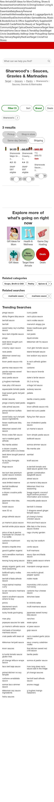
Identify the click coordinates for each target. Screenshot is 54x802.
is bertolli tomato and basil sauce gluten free (37, 468)
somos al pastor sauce (37, 660)
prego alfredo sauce (11, 516)
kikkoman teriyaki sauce (13, 642)
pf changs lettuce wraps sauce (13, 661)
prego (5, 338)
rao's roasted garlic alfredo (11, 439)
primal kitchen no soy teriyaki (11, 673)
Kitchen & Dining (27, 4)
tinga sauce (7, 467)
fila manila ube (33, 448)
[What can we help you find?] (27, 61)
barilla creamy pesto (36, 399)
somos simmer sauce (36, 445)
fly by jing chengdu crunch (10, 461)
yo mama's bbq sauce (37, 482)
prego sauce (8, 313)
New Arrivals (6, 1)
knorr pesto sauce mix (12, 361)
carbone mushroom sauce (11, 542)
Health (8, 14)
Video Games (32, 17)
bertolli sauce (8, 320)
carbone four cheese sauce (36, 592)
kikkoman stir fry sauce (37, 342)
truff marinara (33, 550)
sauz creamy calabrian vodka (37, 643)
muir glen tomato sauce (37, 348)
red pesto (31, 334)
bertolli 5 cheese (34, 507)
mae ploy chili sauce (11, 385)
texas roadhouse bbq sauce (11, 424)
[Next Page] (17, 117)
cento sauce (32, 547)
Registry (17, 37)
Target (8, 81)
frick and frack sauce (36, 523)
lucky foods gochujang (12, 612)
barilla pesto (32, 654)
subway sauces (34, 389)
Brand (38, 108)
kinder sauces (8, 399)
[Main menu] (6, 53)
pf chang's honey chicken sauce (35, 517)
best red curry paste (36, 411)
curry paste (32, 313)
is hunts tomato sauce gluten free (12, 655)
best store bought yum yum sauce (12, 343)
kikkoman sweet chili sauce (11, 430)
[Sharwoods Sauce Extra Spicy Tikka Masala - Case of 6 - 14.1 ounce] (40, 166)
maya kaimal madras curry (11, 586)
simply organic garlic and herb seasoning (13, 567)
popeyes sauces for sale (13, 622)
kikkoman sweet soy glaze (11, 357)
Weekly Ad (17, 33)
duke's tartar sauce (36, 377)
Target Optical (19, 27)
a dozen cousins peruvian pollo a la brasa (13, 449)
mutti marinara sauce (36, 606)
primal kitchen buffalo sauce (12, 412)
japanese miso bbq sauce (10, 502)
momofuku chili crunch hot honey (37, 586)
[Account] (41, 53)
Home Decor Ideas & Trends (22, 30)
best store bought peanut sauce (13, 455)
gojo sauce (32, 630)
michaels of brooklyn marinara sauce (11, 631)
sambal (30, 454)
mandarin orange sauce (38, 566)
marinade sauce (14, 296)
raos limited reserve (11, 482)
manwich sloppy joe (36, 324)
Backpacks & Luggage (32, 14)
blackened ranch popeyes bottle (9, 607)
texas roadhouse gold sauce (36, 329)
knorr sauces (8, 648)
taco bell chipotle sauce (13, 334)
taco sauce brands (35, 371)
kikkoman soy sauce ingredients (11, 691)
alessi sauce (32, 479)
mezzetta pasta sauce (37, 501)
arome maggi (33, 684)
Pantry (29, 81)
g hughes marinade (11, 381)
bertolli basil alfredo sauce (36, 679)
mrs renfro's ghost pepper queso (35, 573)
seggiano (31, 403)
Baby (13, 11)
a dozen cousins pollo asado (12, 493)
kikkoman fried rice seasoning (35, 487)
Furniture (12, 8)
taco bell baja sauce (11, 666)
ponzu (5, 603)
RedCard (25, 37)
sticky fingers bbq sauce (13, 316)
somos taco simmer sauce (11, 685)
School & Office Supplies (21, 20)
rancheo (31, 619)
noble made (32, 578)
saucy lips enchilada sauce (36, 555)
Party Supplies (41, 20)
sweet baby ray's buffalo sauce (13, 329)
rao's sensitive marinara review (13, 555)
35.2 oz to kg (33, 381)
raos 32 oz (7, 510)
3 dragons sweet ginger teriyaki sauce (37, 511)
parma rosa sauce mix (12, 368)
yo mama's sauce (35, 429)
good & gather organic (12, 550)
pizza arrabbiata (9, 479)
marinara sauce (37, 296)
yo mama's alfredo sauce (13, 626)
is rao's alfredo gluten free (36, 362)
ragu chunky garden (36, 532)
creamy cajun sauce (11, 348)
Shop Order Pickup (32, 33)
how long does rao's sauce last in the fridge (37, 667)
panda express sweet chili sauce (12, 372)
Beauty (19, 11)
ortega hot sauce (34, 385)
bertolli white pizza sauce (13, 526)
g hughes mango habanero (34, 691)
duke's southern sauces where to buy (13, 598)
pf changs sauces (35, 672)
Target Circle (36, 37)
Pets (18, 24)
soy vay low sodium (36, 541)
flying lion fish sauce (36, 417)
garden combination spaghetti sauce (36, 474)
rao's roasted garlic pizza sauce (38, 637)
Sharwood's (11, 159)
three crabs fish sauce (12, 435)
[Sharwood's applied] (10, 118)
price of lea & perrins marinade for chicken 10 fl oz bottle (13, 534)
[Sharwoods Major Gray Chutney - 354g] (15, 155)
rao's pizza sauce (35, 316)
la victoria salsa (34, 603)
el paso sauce (33, 626)
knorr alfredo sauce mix (37, 407)
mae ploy (6, 619)
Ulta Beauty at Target (31, 24)
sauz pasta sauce (10, 377)
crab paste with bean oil (13, 636)
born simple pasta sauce (38, 435)
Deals (29, 27)
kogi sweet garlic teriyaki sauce (13, 394)
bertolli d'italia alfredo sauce (12, 579)
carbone (31, 368)
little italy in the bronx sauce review (36, 527)
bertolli (5, 324)
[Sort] (26, 108)
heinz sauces (8, 697)
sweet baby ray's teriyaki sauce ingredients (13, 418)
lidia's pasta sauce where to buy (38, 561)
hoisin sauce (8, 507)
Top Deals (40, 30)
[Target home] (27, 53)
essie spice (32, 622)
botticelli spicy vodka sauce (11, 573)
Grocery (20, 8)
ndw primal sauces (10, 407)
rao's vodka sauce (35, 320)
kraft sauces (32, 460)
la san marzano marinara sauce (13, 592)
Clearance (37, 27)
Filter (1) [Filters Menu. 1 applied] (10, 108)
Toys (11, 17)
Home (16, 4)
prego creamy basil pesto (13, 403)
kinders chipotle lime (11, 547)
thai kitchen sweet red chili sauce (37, 649)
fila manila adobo (10, 445)
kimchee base (33, 597)
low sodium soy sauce (37, 356)
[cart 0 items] (48, 53)
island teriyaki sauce (36, 352)
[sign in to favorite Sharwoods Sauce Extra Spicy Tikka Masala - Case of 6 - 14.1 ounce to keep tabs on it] (41, 176)
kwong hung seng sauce (13, 560)
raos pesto (7, 352)
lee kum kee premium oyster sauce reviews (12, 474)
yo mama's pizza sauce (13, 523)
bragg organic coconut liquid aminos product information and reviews (38, 494)
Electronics (19, 17)
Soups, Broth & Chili (14, 283)
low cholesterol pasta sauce (36, 424)
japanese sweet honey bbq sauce (37, 613)
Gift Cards (11, 24)
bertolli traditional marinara (10, 487)
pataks (30, 393)
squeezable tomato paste (13, 389)
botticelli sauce (33, 438)
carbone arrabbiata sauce (11, 679)
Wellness (16, 14)
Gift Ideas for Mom (22, 1)
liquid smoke (32, 338)
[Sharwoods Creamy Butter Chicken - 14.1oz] (27, 155)
